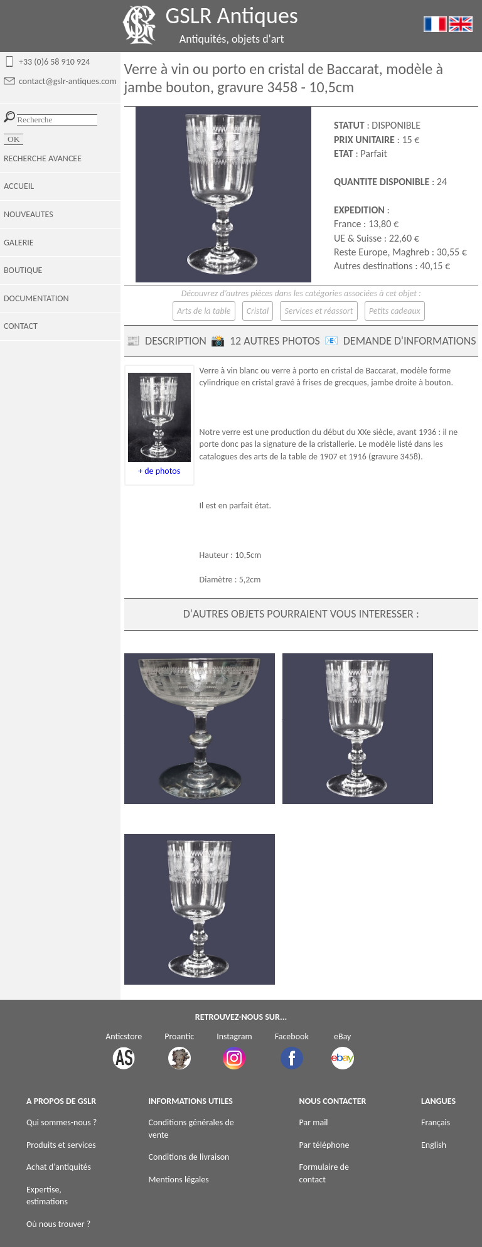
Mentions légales (179, 1179)
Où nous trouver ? (58, 1224)
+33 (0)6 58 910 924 (54, 61)
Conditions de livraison (189, 1157)
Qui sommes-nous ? (61, 1122)
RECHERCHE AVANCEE (43, 158)
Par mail (313, 1122)
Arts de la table (204, 311)
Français (435, 1122)
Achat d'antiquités (58, 1167)
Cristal (258, 311)
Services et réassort (318, 311)
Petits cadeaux (394, 311)
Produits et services (61, 1145)
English (433, 1145)
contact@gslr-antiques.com (68, 81)
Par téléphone (324, 1145)
